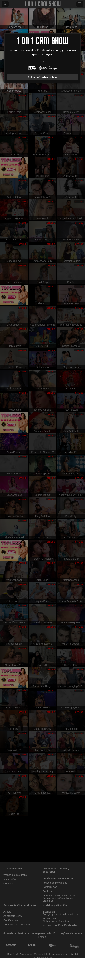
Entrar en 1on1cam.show (42, 77)
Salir (42, 61)
